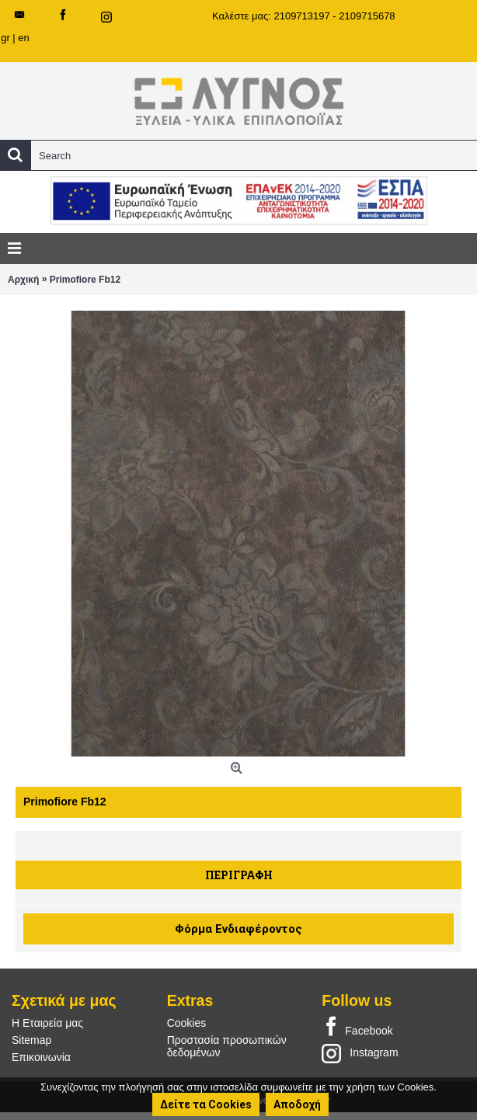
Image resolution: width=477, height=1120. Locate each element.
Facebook (357, 1027)
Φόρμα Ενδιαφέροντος (238, 929)
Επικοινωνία (41, 1057)
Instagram (360, 1053)
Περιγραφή (239, 875)
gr (5, 37)
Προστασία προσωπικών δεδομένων (227, 1046)
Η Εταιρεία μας (47, 1023)
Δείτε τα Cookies (206, 1104)
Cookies (187, 1023)
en (23, 37)
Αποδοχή (297, 1104)
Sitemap (31, 1040)
